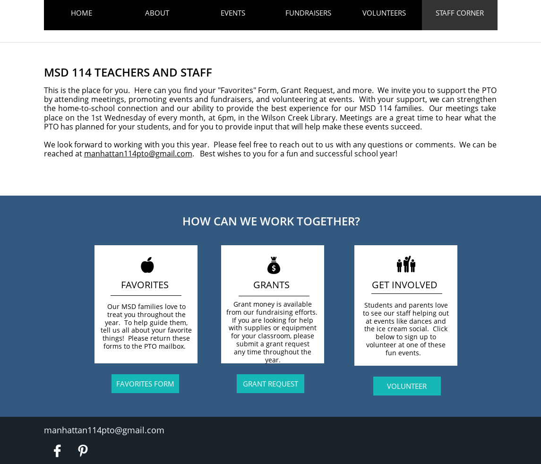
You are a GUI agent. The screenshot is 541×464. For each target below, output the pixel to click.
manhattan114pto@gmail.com (138, 153)
